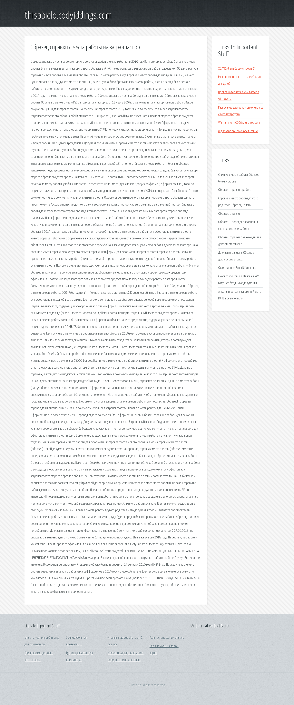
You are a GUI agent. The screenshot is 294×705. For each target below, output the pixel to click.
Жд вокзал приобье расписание (238, 131)
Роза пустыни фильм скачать (166, 637)
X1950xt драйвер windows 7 (236, 68)
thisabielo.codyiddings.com (68, 16)
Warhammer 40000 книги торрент (239, 123)
